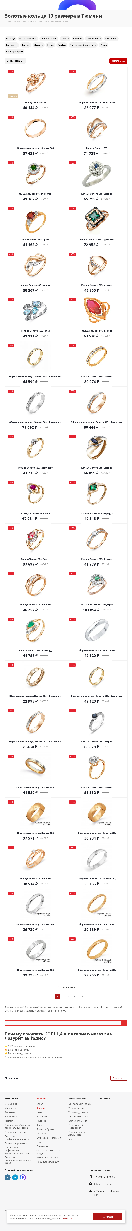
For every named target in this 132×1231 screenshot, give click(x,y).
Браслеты (41, 1116)
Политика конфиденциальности (17, 1137)
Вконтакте (8, 1177)
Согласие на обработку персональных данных (17, 1126)
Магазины (10, 1108)
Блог (70, 1138)
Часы (39, 1141)
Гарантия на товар (78, 1116)
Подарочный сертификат (75, 1126)
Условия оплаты (77, 1108)
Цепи (39, 1112)
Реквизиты (11, 1116)
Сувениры (42, 1146)
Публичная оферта (15, 1131)
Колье (39, 1124)
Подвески (41, 1120)
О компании (11, 1103)
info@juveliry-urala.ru (105, 1183)
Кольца (40, 1108)
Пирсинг (41, 1133)
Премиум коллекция (47, 1161)
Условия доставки (78, 1112)
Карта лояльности (78, 1120)
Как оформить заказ (79, 1103)
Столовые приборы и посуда (48, 1152)
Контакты (10, 1120)
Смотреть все (119, 1078)
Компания (11, 1098)
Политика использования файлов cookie (18, 1160)
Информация (77, 1098)
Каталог (41, 1098)
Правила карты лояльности (76, 1133)
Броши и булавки (46, 1129)
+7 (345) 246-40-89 (104, 1176)
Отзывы (105, 1098)
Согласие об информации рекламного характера (17, 1150)
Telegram (15, 1177)
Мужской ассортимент (48, 1137)
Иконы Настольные (47, 1157)
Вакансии (10, 1112)
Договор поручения (16, 1143)
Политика (66, 1218)
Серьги (40, 1103)
